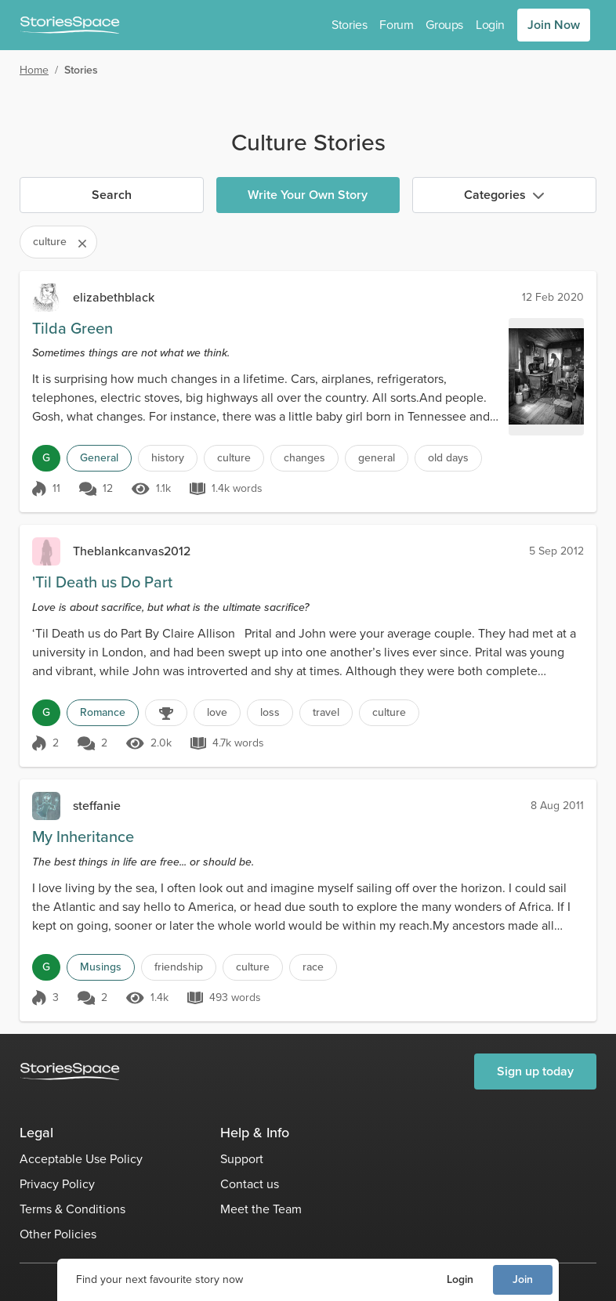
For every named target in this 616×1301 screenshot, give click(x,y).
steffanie (97, 806)
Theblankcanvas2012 (131, 551)
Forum (396, 25)
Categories (504, 195)
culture (234, 458)
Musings (100, 967)
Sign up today (535, 1071)
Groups (444, 25)
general (376, 458)
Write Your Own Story (308, 195)
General (99, 458)
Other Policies (58, 1234)
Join (523, 1279)
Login (460, 1279)
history (167, 458)
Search (112, 195)
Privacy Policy (57, 1184)
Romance (102, 712)
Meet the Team (261, 1209)
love (217, 712)
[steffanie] (46, 806)
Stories (349, 25)
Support (241, 1159)
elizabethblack (113, 297)
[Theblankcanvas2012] (46, 551)
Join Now (553, 25)
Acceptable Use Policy (81, 1159)
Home (34, 70)
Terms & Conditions (72, 1209)
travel (326, 712)
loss (270, 712)
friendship (178, 967)
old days (448, 458)
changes (304, 458)
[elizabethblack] (46, 298)
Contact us (249, 1184)
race (313, 967)
